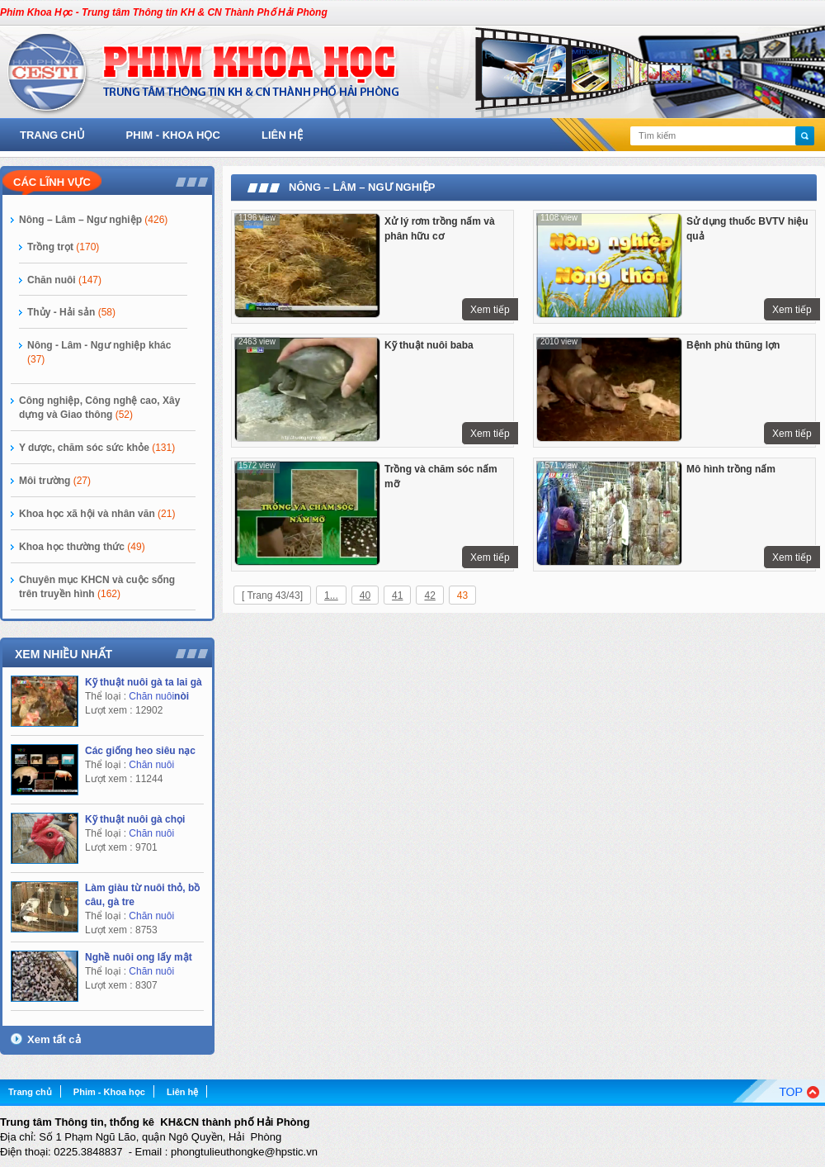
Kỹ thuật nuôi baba (429, 345)
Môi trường (55, 480)
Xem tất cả (54, 1039)
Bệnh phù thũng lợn (733, 345)
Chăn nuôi (64, 280)
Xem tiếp (490, 309)
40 (365, 595)
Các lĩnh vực (52, 182)
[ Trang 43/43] (272, 595)
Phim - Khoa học (173, 135)
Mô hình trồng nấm (731, 469)
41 (397, 595)
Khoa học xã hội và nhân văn (97, 513)
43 (462, 595)
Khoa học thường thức (82, 547)
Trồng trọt (63, 247)
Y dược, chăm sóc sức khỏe (97, 447)
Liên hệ (282, 135)
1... (331, 595)
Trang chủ (52, 135)
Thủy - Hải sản (71, 312)
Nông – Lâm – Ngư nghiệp (93, 219)
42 (429, 595)
